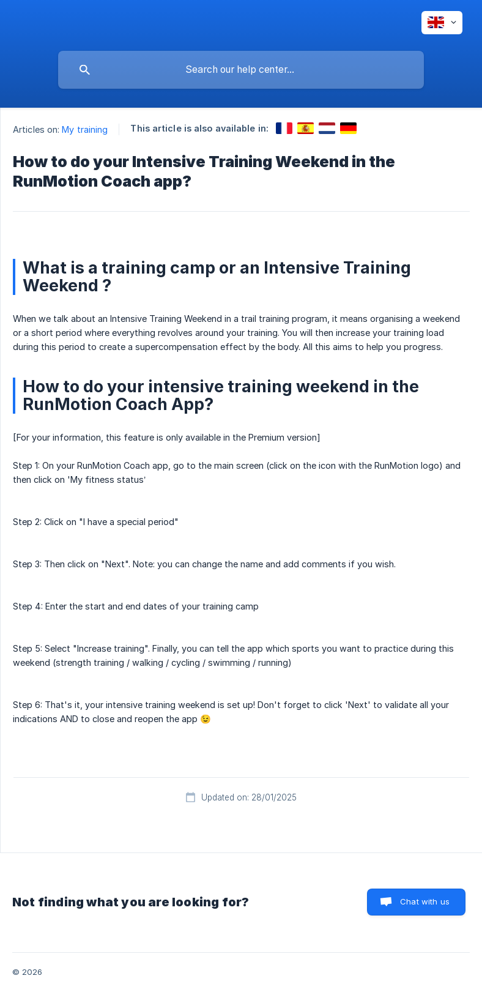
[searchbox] (241, 70)
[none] (441, 22)
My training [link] (85, 129)
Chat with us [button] (425, 901)
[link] (284, 128)
